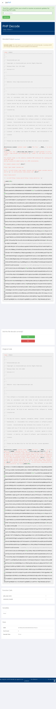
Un (8, 2)
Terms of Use (26, 679)
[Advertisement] (15, 317)
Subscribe (6, 17)
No (28, 341)
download (17, 39)
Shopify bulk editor (43, 679)
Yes (28, 337)
